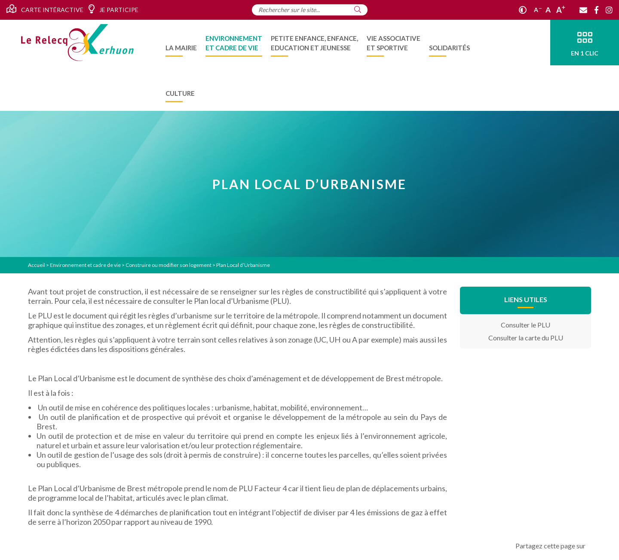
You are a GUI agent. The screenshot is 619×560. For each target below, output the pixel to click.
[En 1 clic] (584, 42)
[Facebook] (596, 9)
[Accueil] (77, 42)
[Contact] (583, 9)
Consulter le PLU (525, 325)
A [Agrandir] (560, 10)
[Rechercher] (357, 9)
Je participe (113, 9)
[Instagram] (609, 9)
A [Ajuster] (548, 9)
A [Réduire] (538, 9)
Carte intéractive (44, 9)
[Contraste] (523, 9)
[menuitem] (181, 42)
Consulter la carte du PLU (525, 338)
